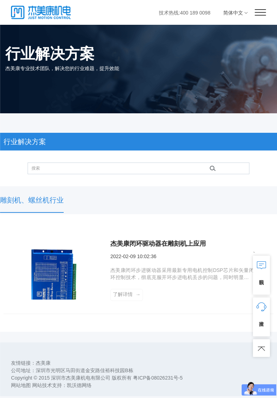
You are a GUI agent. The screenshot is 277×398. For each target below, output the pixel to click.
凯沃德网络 (79, 387)
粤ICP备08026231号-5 (158, 379)
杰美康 (43, 365)
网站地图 (21, 387)
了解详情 (126, 295)
